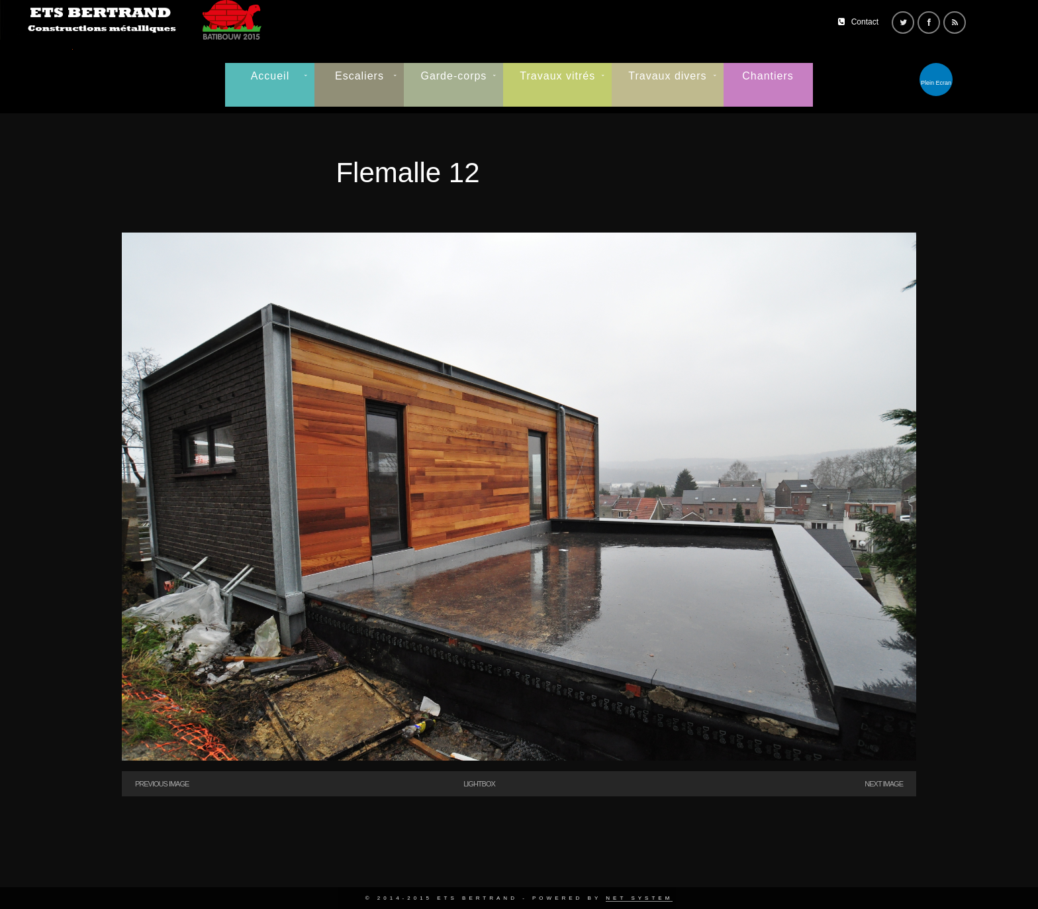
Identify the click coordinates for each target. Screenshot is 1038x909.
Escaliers (359, 75)
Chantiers (767, 75)
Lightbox (479, 784)
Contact (864, 22)
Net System (639, 898)
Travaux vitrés (557, 75)
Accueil (270, 75)
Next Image (884, 784)
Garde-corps (453, 75)
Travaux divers (667, 75)
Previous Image (162, 784)
